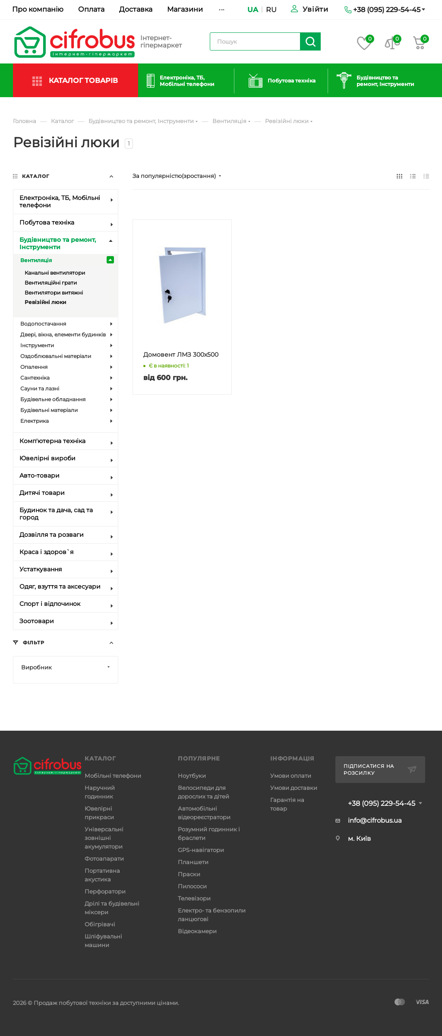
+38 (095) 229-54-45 (381, 803)
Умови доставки (293, 787)
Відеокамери (197, 931)
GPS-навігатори (201, 849)
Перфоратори (105, 891)
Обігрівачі (100, 924)
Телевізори (194, 898)
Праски (189, 874)
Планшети (193, 862)
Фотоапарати (104, 858)
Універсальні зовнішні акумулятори (104, 838)
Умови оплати (290, 775)
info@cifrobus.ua (375, 820)
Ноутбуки (192, 775)
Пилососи (192, 886)
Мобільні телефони (113, 775)
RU (271, 10)
